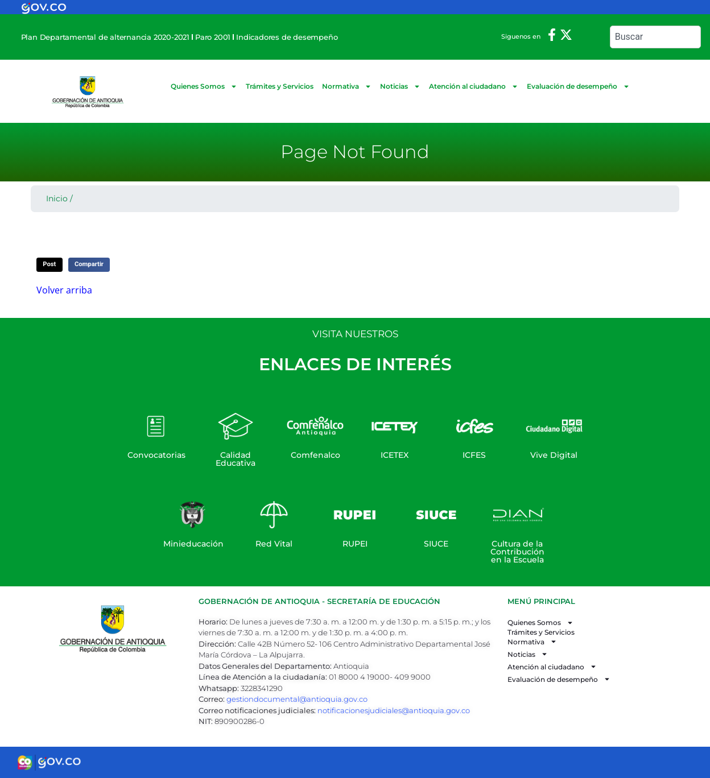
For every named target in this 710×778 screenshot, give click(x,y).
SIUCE (436, 544)
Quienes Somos (204, 86)
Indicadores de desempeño (286, 37)
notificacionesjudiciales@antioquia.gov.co (393, 710)
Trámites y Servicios (279, 86)
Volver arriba (64, 290)
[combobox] (655, 37)
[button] (49, 265)
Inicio (57, 198)
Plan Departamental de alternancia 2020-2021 (105, 37)
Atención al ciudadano (473, 86)
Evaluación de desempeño (578, 86)
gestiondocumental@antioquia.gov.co (297, 698)
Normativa (346, 86)
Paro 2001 (212, 37)
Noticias (400, 86)
